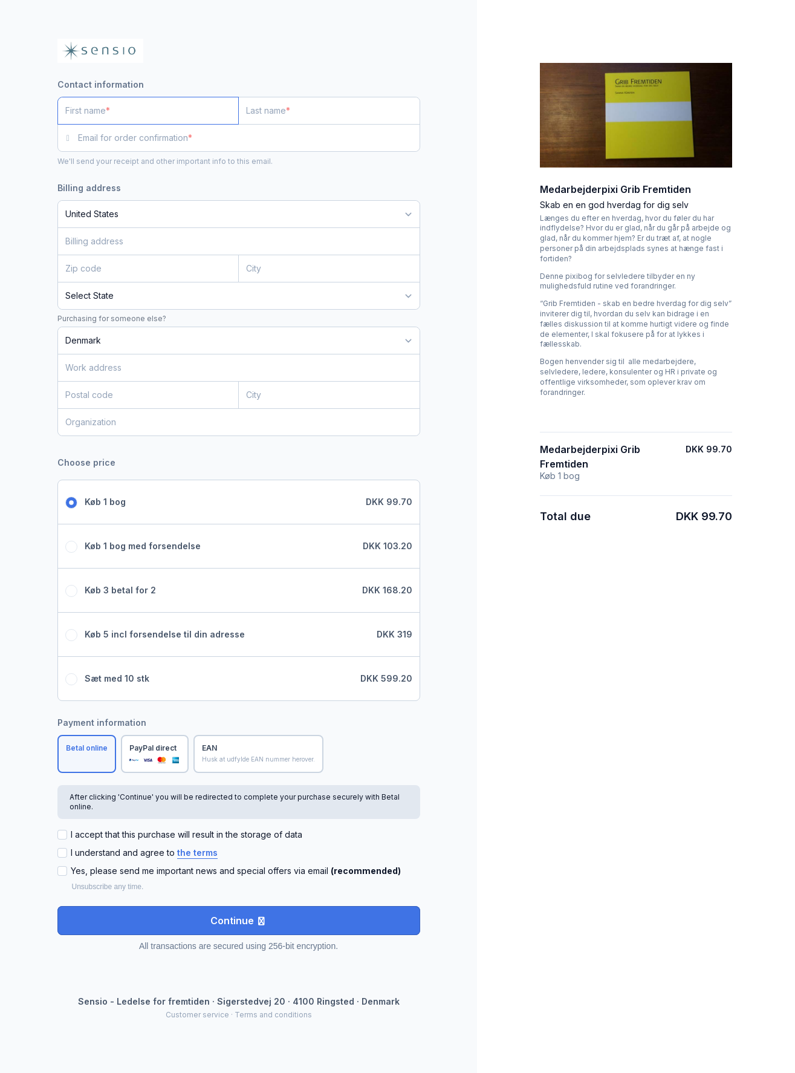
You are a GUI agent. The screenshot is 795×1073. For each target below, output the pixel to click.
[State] (239, 295)
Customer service (197, 1014)
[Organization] (239, 422)
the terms (197, 852)
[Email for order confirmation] (249, 138)
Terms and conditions (273, 1014)
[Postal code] (148, 395)
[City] (329, 268)
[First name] (148, 110)
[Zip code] (148, 268)
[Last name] (329, 110)
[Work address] (231, 367)
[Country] (239, 214)
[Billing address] (231, 241)
